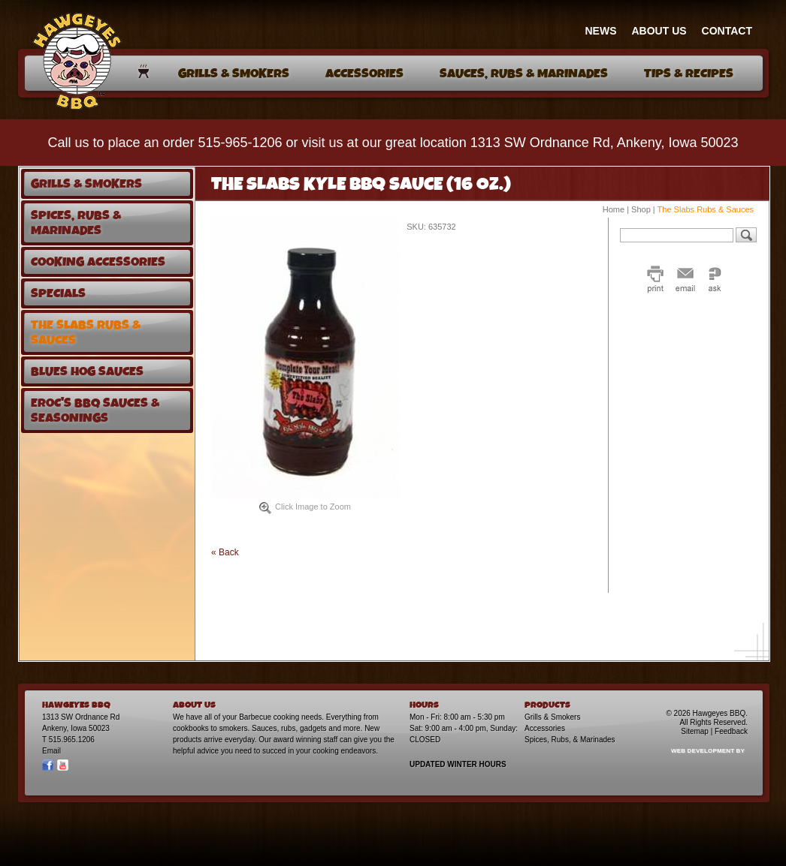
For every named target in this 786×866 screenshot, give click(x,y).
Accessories (545, 728)
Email (51, 751)
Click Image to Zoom (305, 508)
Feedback (731, 731)
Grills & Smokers (552, 717)
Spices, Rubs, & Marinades (570, 739)
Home (613, 209)
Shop (641, 209)
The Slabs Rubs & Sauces (706, 209)
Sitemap (695, 731)
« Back (225, 552)
